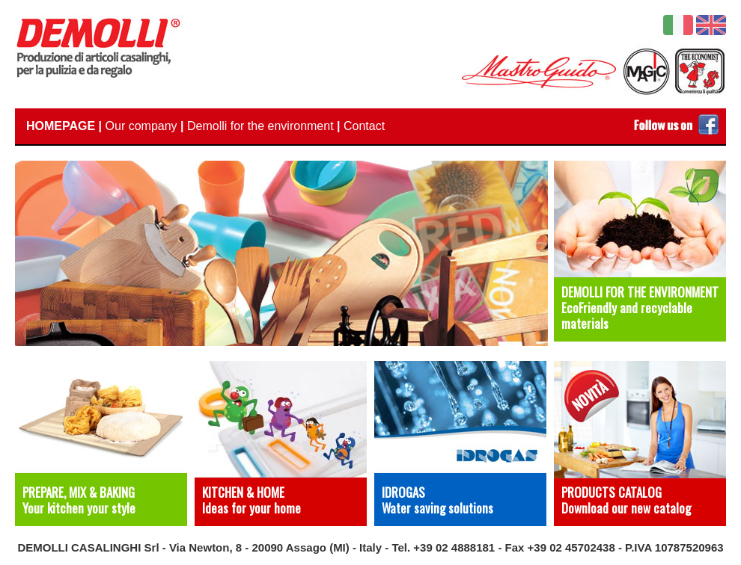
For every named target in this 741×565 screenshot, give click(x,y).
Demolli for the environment (260, 126)
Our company (141, 126)
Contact (364, 126)
